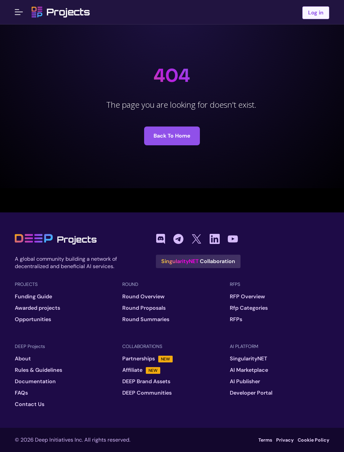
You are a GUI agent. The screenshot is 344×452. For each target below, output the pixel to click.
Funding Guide (33, 296)
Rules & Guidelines (38, 370)
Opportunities (33, 319)
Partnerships (147, 358)
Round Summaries (145, 319)
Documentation (35, 381)
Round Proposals (144, 308)
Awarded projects (37, 308)
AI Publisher (245, 381)
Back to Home (172, 135)
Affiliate (141, 370)
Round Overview (143, 296)
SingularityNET (248, 358)
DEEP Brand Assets (146, 381)
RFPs (236, 319)
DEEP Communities (147, 393)
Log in (316, 12)
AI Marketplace (249, 370)
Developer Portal (251, 393)
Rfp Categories (249, 308)
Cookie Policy (313, 440)
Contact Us (29, 404)
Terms (265, 440)
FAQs (21, 393)
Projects (61, 12)
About (23, 358)
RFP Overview (247, 296)
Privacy (285, 440)
